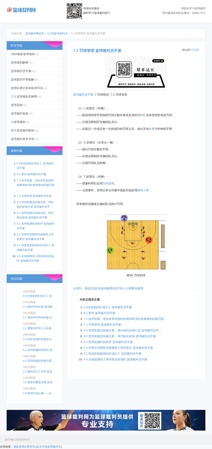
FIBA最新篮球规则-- (25, 54)
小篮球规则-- (20, 122)
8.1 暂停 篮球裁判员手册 (99, 313)
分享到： (79, 288)
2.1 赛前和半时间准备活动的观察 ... (44, 317)
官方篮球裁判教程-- (24, 130)
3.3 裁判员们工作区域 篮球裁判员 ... (44, 371)
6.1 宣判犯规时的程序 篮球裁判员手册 (108, 342)
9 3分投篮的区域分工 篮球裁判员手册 (108, 307)
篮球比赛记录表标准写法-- (29, 88)
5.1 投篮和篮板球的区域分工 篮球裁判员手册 (112, 353)
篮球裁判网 (21, 10)
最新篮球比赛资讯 (24, 446)
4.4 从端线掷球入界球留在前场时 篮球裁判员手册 (115, 359)
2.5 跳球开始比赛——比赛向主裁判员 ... (47, 393)
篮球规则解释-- (22, 62)
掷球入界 (143, 190)
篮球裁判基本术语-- (24, 139)
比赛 (152, 128)
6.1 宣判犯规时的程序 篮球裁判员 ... (44, 349)
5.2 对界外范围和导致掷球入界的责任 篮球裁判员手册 (118, 347)
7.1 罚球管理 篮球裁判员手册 (102, 324)
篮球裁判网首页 (34, 33)
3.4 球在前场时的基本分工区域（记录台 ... (48, 339)
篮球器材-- (19, 105)
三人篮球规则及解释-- (26, 96)
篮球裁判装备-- (22, 113)
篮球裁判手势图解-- (24, 79)
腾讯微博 (137, 288)
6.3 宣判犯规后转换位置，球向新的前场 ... (48, 360)
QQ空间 (117, 288)
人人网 (127, 288)
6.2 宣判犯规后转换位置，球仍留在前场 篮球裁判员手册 (120, 336)
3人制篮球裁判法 (57, 33)
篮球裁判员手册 (83, 94)
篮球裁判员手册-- (23, 71)
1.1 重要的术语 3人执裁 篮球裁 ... (43, 328)
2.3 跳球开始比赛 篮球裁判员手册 (43, 306)
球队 (143, 115)
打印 (196, 50)
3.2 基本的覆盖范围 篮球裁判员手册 (44, 382)
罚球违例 (108, 183)
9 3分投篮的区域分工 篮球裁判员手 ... (45, 295)
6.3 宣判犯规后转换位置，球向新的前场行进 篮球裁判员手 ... (123, 330)
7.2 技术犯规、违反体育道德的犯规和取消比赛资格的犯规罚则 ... (125, 318)
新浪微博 (106, 288)
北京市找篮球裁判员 (48, 446)
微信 (87, 288)
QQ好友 (95, 288)
